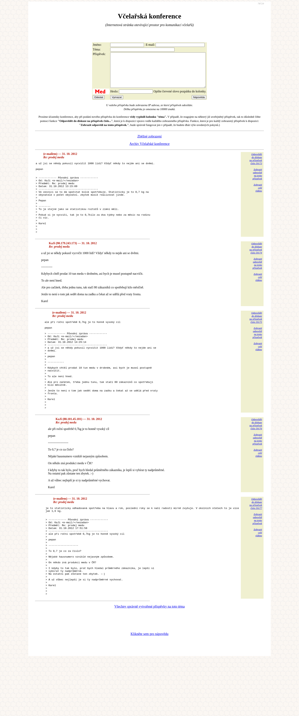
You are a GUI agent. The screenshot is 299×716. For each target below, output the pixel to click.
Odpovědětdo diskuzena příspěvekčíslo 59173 (255, 166)
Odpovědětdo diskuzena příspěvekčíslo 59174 (255, 269)
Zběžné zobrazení (149, 143)
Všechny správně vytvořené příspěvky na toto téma (149, 663)
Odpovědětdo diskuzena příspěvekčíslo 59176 (255, 463)
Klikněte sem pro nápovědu (149, 690)
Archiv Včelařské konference (149, 151)
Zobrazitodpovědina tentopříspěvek (257, 181)
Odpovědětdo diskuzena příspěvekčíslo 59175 (255, 339)
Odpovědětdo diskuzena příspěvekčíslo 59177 (255, 542)
